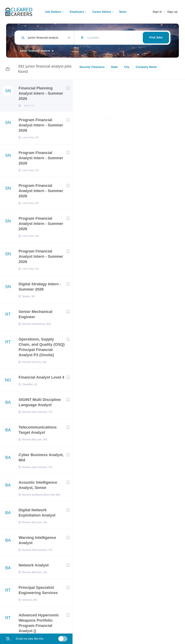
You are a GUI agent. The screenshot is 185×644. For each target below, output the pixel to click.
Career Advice (101, 11)
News (123, 11)
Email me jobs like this (29, 638)
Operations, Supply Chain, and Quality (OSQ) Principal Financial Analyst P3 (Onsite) (42, 348)
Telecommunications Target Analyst (38, 431)
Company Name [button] (146, 66)
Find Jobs (156, 37)
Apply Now (111, 118)
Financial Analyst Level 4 (41, 378)
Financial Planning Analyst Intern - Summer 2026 (41, 93)
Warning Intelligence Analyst (37, 541)
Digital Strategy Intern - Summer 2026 (40, 287)
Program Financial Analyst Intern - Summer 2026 (41, 126)
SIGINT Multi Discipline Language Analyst (40, 403)
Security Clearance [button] (92, 66)
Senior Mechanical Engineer (35, 315)
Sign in (157, 11)
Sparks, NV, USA (88, 134)
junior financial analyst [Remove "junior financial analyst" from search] (35, 50)
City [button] (126, 66)
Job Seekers (53, 11)
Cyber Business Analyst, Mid (41, 458)
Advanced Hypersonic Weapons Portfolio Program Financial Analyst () (39, 624)
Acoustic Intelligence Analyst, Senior (38, 486)
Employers (77, 11)
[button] (177, 119)
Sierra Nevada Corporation (121, 107)
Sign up (172, 11)
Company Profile (89, 628)
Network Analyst (34, 566)
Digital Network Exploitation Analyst (37, 513)
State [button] (114, 66)
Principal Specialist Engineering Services (38, 591)
